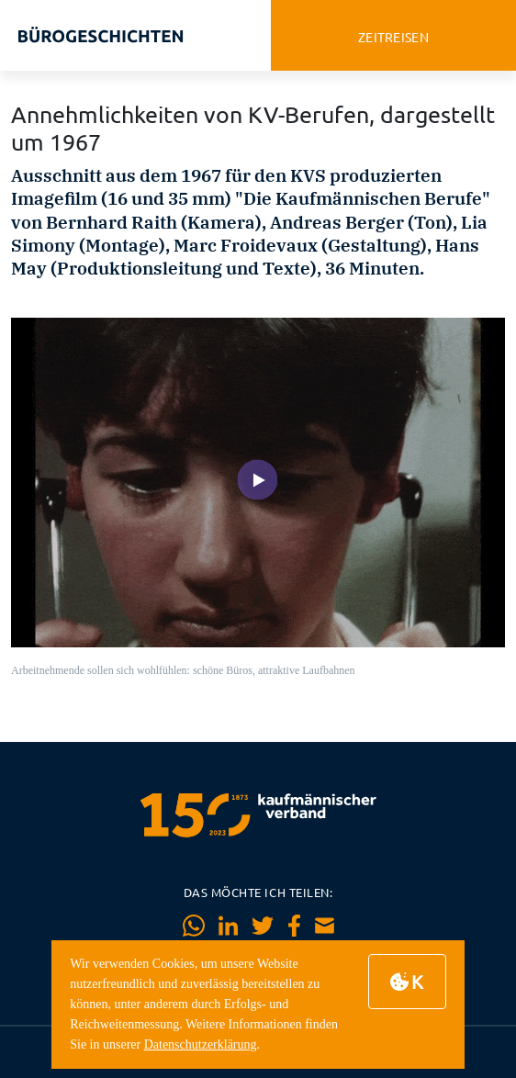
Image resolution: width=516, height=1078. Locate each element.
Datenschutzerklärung (200, 1044)
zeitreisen (393, 36)
